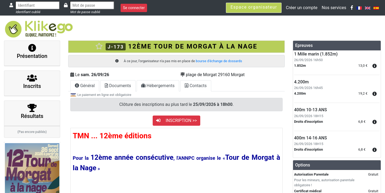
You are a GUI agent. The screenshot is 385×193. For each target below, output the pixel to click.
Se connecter (134, 8)
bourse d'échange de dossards (219, 61)
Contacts (196, 85)
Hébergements (158, 85)
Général (85, 85)
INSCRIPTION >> (176, 120)
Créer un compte (301, 7)
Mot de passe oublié (85, 12)
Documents (118, 85)
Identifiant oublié (28, 12)
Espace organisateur (253, 7)
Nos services (334, 7)
